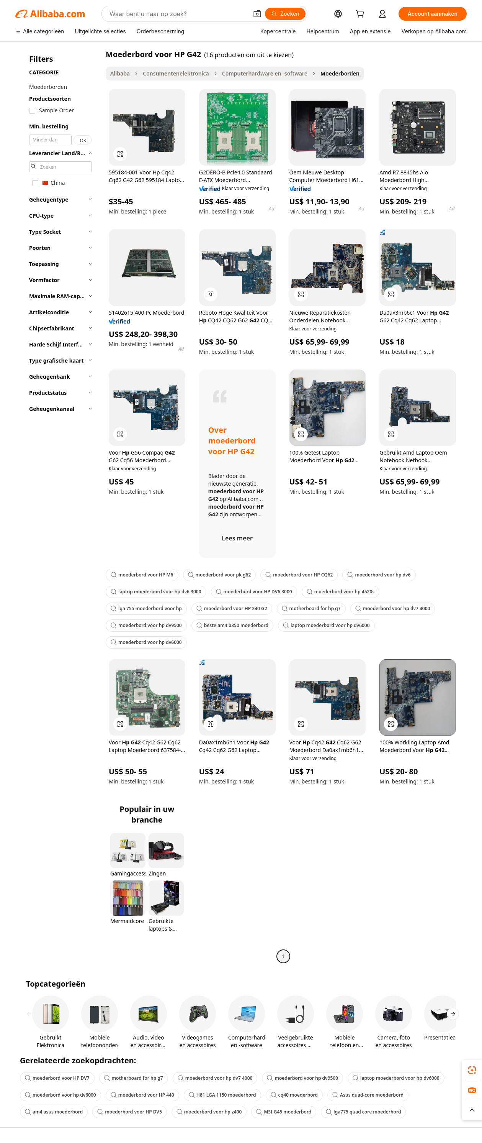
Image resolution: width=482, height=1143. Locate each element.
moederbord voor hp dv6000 (146, 642)
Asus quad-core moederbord (368, 1095)
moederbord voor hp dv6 (378, 575)
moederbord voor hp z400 (209, 1112)
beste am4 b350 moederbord (232, 625)
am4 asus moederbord (54, 1112)
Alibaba (120, 73)
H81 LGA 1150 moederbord (222, 1095)
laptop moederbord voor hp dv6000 (326, 625)
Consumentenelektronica (176, 73)
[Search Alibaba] (178, 14)
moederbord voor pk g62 (219, 575)
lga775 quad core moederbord (363, 1112)
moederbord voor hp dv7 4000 (392, 608)
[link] (472, 1070)
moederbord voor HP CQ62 (299, 575)
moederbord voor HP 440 (142, 1095)
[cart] (361, 14)
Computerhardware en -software (264, 73)
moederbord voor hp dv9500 (146, 625)
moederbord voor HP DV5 (129, 1112)
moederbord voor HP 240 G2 (231, 608)
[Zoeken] (285, 14)
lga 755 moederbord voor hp (146, 608)
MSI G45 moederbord (283, 1112)
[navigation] (58, 506)
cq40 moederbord (294, 1095)
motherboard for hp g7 (311, 608)
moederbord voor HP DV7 (57, 1078)
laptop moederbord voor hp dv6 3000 (156, 591)
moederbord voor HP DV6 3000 (254, 591)
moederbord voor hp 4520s (341, 591)
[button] (257, 14)
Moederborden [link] (339, 73)
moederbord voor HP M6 (142, 575)
